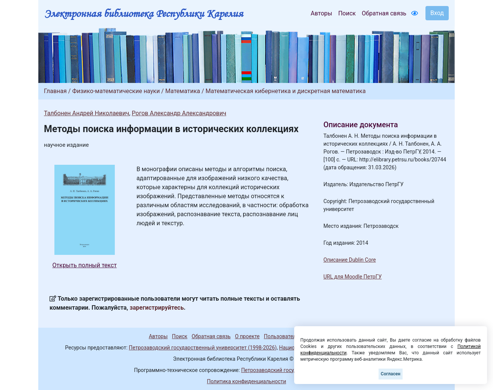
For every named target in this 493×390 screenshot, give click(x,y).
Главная (55, 91)
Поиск (347, 13)
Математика (182, 91)
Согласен (390, 373)
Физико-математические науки (116, 91)
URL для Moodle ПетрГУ (352, 277)
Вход (437, 13)
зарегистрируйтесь (157, 307)
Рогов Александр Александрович (179, 113)
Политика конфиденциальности (246, 381)
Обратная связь (384, 13)
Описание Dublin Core (349, 260)
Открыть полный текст (85, 265)
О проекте (247, 336)
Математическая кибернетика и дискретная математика (286, 91)
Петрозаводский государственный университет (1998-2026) (203, 348)
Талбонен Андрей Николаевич (86, 113)
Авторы (321, 13)
